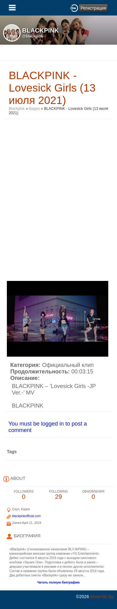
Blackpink (17, 108)
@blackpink (32, 36)
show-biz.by (101, 596)
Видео (34, 108)
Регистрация (93, 8)
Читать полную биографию (58, 582)
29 (58, 495)
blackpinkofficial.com (26, 516)
